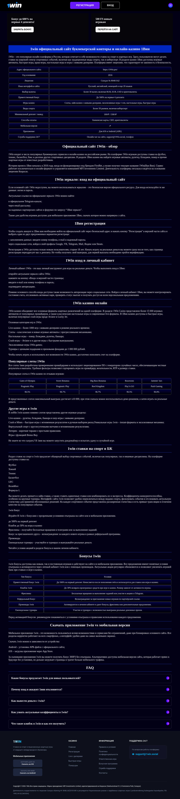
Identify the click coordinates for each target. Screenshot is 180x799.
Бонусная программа (108, 764)
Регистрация (85, 5)
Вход (110, 5)
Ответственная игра (107, 759)
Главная (72, 747)
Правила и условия (107, 747)
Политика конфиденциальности (108, 752)
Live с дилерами (75, 756)
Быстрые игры (75, 761)
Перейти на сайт (108, 29)
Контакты (103, 773)
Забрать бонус (23, 29)
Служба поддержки (107, 768)
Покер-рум (73, 765)
